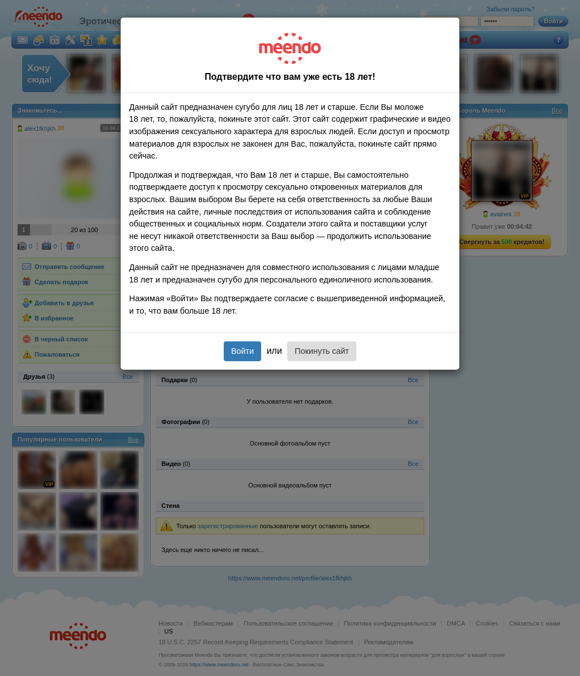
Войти (242, 351)
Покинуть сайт (322, 351)
